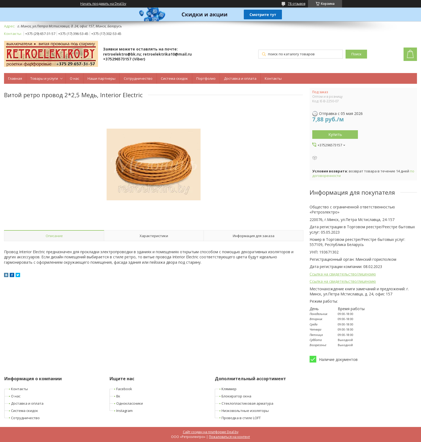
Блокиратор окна (236, 396)
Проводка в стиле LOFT (241, 417)
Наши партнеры (101, 78)
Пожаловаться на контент (229, 436)
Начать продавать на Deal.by (103, 4)
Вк (118, 396)
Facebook (124, 388)
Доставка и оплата (240, 78)
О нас (74, 78)
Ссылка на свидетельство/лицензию (343, 274)
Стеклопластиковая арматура (247, 403)
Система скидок (174, 78)
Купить (335, 134)
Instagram (124, 410)
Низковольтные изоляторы (245, 410)
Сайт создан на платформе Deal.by (210, 432)
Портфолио (206, 78)
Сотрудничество (138, 78)
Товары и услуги (44, 78)
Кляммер (229, 388)
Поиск (356, 54)
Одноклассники (129, 403)
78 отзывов (296, 3)
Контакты (273, 78)
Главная (15, 78)
